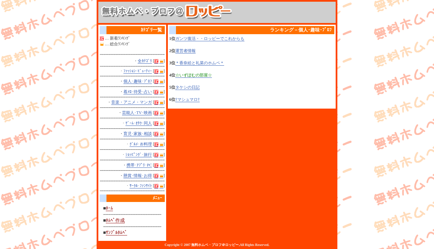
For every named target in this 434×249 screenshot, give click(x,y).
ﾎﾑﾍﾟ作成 (115, 220)
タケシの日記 (187, 87)
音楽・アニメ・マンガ (131, 102)
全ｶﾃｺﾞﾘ (145, 61)
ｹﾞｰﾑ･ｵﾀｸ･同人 (138, 123)
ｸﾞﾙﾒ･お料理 (141, 144)
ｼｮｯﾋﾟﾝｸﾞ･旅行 (138, 154)
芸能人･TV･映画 (137, 112)
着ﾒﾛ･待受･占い (137, 91)
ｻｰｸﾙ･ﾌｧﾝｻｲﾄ (141, 185)
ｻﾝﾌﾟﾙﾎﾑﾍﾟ (116, 232)
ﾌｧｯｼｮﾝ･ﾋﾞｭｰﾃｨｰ (137, 71)
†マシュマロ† (187, 99)
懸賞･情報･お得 (137, 175)
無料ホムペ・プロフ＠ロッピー (215, 245)
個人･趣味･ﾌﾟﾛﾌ (137, 81)
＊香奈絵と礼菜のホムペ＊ (199, 63)
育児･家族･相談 (137, 133)
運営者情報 (185, 50)
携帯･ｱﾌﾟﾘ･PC (139, 165)
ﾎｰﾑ (109, 208)
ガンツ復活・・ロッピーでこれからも (209, 38)
